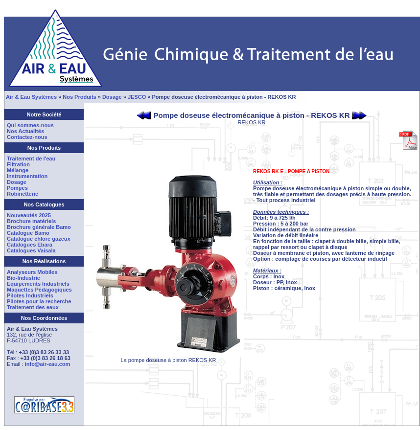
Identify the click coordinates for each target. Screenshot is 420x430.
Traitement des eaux (33, 307)
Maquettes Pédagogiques (39, 290)
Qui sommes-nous (30, 125)
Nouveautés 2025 (29, 215)
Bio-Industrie (23, 278)
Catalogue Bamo (28, 233)
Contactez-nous (27, 137)
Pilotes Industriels (30, 295)
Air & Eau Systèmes (31, 97)
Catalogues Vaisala (31, 250)
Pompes (17, 188)
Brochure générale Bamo (39, 227)
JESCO (137, 97)
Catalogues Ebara (29, 245)
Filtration (18, 164)
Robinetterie (22, 194)
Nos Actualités (25, 131)
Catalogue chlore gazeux (38, 239)
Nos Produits (79, 97)
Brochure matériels (31, 221)
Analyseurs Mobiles (32, 272)
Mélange (17, 170)
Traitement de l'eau (31, 158)
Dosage (112, 97)
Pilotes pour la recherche (39, 301)
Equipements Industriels (38, 284)
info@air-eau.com (47, 364)
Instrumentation (27, 176)
